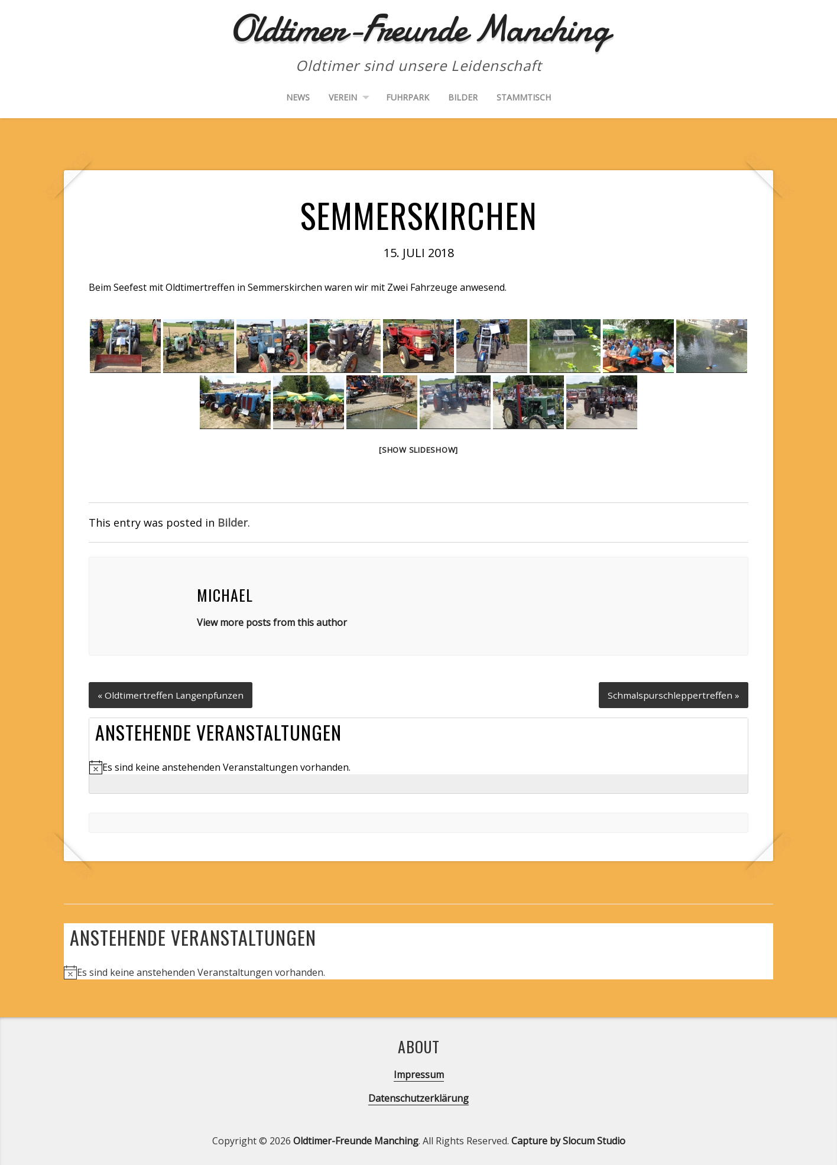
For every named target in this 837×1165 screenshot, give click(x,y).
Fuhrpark (407, 97)
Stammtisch (524, 97)
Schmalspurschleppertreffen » (672, 692)
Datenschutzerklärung (418, 1096)
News (298, 97)
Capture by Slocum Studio (568, 1138)
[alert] (418, 765)
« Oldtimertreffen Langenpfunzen (172, 692)
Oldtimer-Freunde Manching (355, 1138)
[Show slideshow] (418, 449)
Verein (343, 97)
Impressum (419, 1072)
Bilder (463, 97)
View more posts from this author (272, 622)
